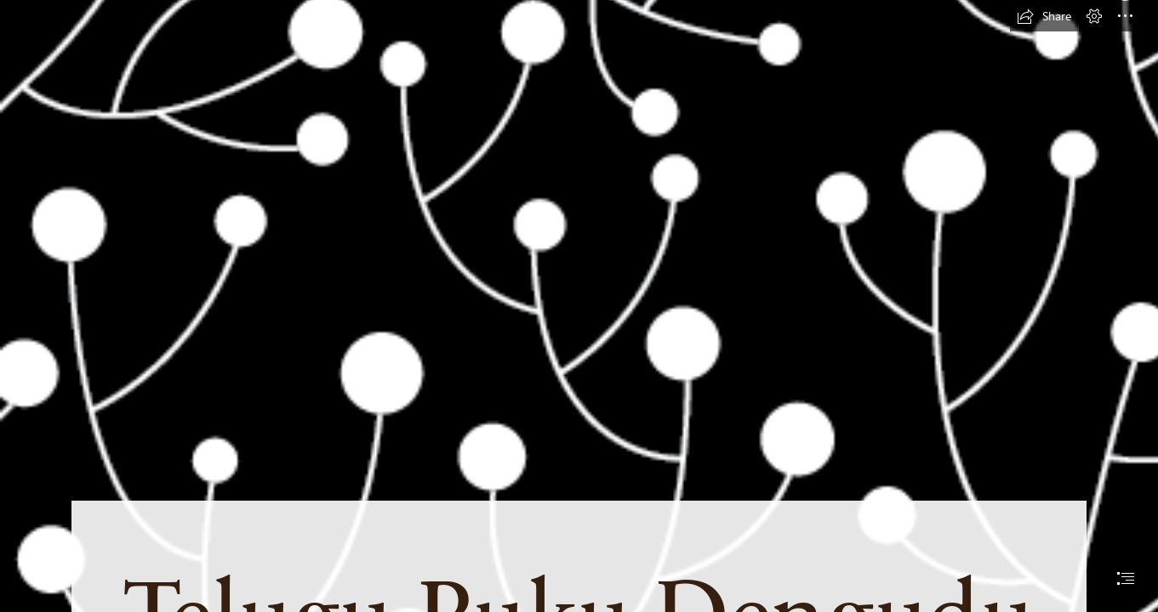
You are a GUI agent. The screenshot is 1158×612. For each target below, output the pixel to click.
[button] (1044, 16)
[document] (579, 306)
